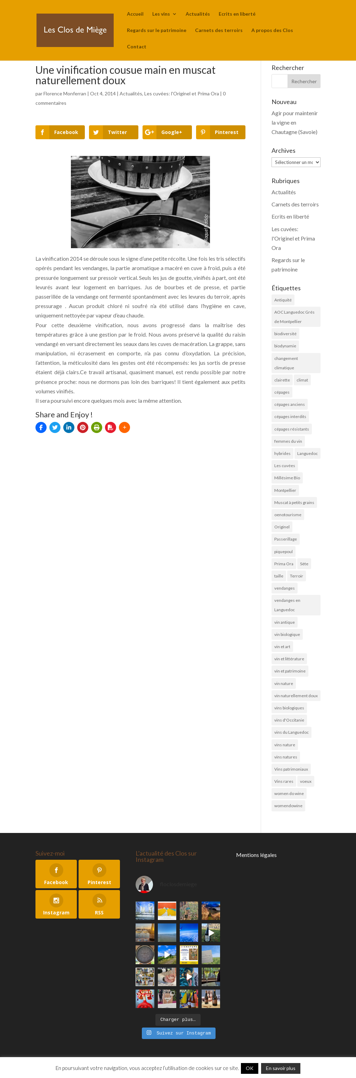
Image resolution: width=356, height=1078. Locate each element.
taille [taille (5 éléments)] (278, 576)
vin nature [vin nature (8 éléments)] (283, 683)
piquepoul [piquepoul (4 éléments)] (283, 551)
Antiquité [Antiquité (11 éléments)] (283, 299)
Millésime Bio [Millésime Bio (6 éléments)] (287, 477)
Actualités (198, 14)
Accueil (135, 14)
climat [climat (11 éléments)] (302, 380)
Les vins (161, 14)
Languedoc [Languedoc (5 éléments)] (307, 453)
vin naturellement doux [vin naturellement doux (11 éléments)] (296, 695)
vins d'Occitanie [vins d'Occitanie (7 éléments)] (289, 720)
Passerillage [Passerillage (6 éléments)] (285, 539)
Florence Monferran (64, 93)
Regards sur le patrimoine (156, 30)
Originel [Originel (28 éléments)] (282, 526)
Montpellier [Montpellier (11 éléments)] (285, 490)
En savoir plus (281, 1068)
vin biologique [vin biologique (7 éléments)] (287, 634)
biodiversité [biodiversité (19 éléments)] (285, 333)
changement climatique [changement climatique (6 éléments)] (286, 363)
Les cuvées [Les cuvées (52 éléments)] (284, 465)
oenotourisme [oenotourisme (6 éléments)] (287, 514)
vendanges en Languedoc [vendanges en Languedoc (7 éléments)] (287, 605)
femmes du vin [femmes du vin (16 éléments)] (288, 441)
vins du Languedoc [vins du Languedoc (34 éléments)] (291, 732)
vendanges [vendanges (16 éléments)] (284, 588)
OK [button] (249, 1068)
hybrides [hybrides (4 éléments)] (282, 453)
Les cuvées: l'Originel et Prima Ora (181, 93)
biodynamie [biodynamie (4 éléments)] (285, 345)
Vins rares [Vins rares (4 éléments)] (283, 781)
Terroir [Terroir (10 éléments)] (296, 576)
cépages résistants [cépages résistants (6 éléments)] (291, 429)
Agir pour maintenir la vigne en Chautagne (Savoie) (295, 122)
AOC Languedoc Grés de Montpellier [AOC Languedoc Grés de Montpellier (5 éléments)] (294, 316)
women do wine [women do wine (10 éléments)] (289, 793)
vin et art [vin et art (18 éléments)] (282, 646)
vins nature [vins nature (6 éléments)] (284, 744)
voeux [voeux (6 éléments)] (306, 781)
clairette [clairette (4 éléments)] (282, 380)
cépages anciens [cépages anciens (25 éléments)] (289, 404)
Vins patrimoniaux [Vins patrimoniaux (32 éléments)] (291, 769)
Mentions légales (256, 854)
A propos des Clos (272, 30)
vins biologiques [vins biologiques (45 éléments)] (289, 707)
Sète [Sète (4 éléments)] (304, 563)
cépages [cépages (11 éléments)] (282, 392)
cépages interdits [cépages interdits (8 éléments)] (290, 416)
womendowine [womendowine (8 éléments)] (288, 805)
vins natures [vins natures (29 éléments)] (285, 757)
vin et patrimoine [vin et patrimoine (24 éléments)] (290, 671)
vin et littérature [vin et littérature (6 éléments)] (289, 658)
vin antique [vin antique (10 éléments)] (284, 622)
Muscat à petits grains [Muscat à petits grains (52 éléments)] (294, 502)
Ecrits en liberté (237, 14)
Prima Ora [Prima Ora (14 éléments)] (283, 563)
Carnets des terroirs (219, 30)
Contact (136, 46)
